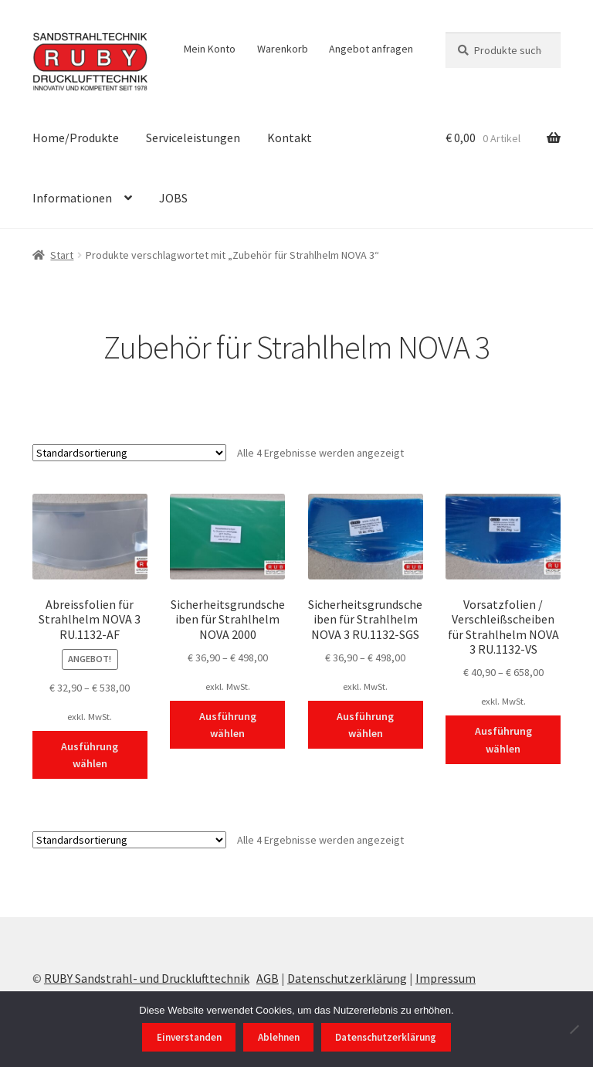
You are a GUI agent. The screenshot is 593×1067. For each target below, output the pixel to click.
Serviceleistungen (193, 137)
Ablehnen (279, 1037)
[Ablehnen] (573, 1029)
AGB (267, 978)
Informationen (72, 198)
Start (61, 255)
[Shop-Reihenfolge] (129, 452)
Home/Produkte (75, 137)
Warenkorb (282, 49)
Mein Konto (210, 49)
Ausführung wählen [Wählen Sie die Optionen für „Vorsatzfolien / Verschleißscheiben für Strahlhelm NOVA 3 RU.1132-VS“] (503, 740)
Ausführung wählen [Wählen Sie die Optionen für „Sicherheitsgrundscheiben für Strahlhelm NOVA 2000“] (227, 725)
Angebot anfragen (371, 49)
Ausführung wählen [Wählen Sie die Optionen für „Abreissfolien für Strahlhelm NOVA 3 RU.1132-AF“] (89, 755)
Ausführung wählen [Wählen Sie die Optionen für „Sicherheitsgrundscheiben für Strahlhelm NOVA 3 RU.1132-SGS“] (365, 725)
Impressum (445, 978)
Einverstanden (189, 1037)
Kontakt (289, 137)
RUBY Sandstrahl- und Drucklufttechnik (146, 978)
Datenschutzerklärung (347, 978)
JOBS (173, 198)
